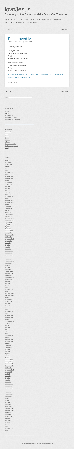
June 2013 (8, 420)
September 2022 (9, 220)
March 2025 (8, 170)
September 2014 (9, 394)
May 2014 (7, 400)
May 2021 (7, 245)
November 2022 (9, 218)
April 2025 (7, 168)
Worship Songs (32, 22)
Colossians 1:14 (13, 77)
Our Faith (7, 113)
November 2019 (9, 273)
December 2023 (9, 200)
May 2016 (7, 353)
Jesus (7, 22)
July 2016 (7, 349)
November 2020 (9, 257)
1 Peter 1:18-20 (34, 74)
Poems (16, 82)
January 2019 (8, 291)
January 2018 (8, 313)
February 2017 (9, 335)
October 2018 (8, 297)
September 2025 (9, 162)
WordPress (36, 443)
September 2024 (9, 182)
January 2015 (8, 386)
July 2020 (7, 265)
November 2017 (9, 317)
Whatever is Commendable (12, 119)
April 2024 (7, 192)
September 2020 (9, 261)
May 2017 (7, 329)
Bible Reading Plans (44, 19)
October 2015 (8, 368)
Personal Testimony (17, 22)
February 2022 (9, 231)
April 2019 (7, 285)
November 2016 (9, 341)
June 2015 (8, 376)
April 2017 (7, 331)
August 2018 (8, 301)
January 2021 (8, 253)
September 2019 (9, 277)
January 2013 (8, 430)
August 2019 (8, 279)
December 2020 (9, 255)
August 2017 (8, 323)
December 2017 (9, 315)
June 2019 (8, 283)
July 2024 (7, 186)
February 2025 (9, 172)
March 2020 (8, 269)
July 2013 (7, 418)
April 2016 (7, 355)
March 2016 (8, 358)
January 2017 (8, 337)
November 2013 (9, 410)
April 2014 (7, 402)
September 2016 (9, 345)
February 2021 (9, 251)
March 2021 (8, 249)
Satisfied (7, 111)
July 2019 (7, 281)
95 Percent (8, 29)
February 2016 (9, 360)
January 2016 (8, 362)
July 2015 (7, 374)
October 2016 (8, 343)
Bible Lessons (29, 19)
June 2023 (8, 210)
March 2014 (8, 404)
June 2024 (8, 188)
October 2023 (8, 204)
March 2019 (8, 287)
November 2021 (9, 235)
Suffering (7, 142)
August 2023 (8, 208)
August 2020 (8, 263)
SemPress (50, 443)
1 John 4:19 (12, 74)
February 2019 (9, 289)
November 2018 (9, 295)
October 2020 (8, 259)
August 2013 (8, 416)
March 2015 (8, 382)
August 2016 (8, 347)
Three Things (65, 29)
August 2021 (8, 241)
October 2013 (8, 412)
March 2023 (8, 212)
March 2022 (8, 229)
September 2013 (9, 414)
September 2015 (9, 370)
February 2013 (9, 428)
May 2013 (7, 422)
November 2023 (9, 202)
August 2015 (8, 372)
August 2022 (8, 222)
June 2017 (8, 327)
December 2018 (9, 293)
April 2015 (7, 380)
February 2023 (9, 214)
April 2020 (7, 267)
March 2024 (8, 194)
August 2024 (8, 184)
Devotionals (57, 19)
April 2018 (7, 307)
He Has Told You (9, 115)
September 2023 (9, 206)
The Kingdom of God (10, 144)
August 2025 (8, 164)
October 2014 (8, 392)
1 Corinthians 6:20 (58, 74)
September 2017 (9, 321)
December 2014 (9, 388)
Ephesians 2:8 (25, 77)
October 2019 (8, 275)
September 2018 (9, 299)
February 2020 (9, 271)
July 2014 (7, 398)
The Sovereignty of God (11, 146)
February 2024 (9, 196)
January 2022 (8, 233)
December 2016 (9, 339)
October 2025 (8, 160)
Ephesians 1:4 (22, 74)
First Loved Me (21, 39)
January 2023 (8, 216)
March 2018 (8, 309)
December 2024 (9, 176)
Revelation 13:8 (46, 74)
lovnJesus (17, 9)
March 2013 (8, 426)
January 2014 (8, 406)
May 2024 (7, 190)
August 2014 (8, 396)
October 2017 (8, 319)
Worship (7, 148)
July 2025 (7, 166)
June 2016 (8, 351)
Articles (20, 19)
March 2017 (8, 333)
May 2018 (7, 305)
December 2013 (9, 408)
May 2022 (7, 227)
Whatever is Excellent (11, 117)
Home (7, 19)
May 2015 (7, 378)
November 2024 (9, 178)
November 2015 (9, 366)
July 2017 (7, 325)
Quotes (7, 138)
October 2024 (8, 180)
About (13, 19)
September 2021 (9, 239)
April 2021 (7, 247)
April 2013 (7, 424)
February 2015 (9, 384)
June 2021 (8, 243)
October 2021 (8, 237)
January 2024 (8, 198)
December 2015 (9, 364)
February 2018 (9, 311)
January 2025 (8, 174)
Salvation (7, 140)
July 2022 (7, 225)
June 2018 (8, 303)
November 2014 (9, 390)
